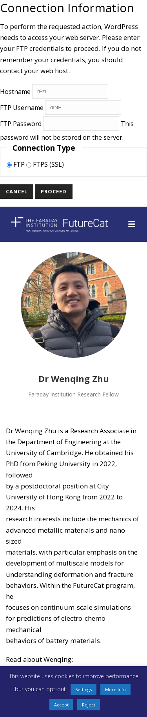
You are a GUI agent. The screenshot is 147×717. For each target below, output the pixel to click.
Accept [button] (61, 705)
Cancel (16, 191)
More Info (115, 689)
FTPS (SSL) (45, 164)
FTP (16, 164)
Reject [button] (88, 705)
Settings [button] (83, 689)
